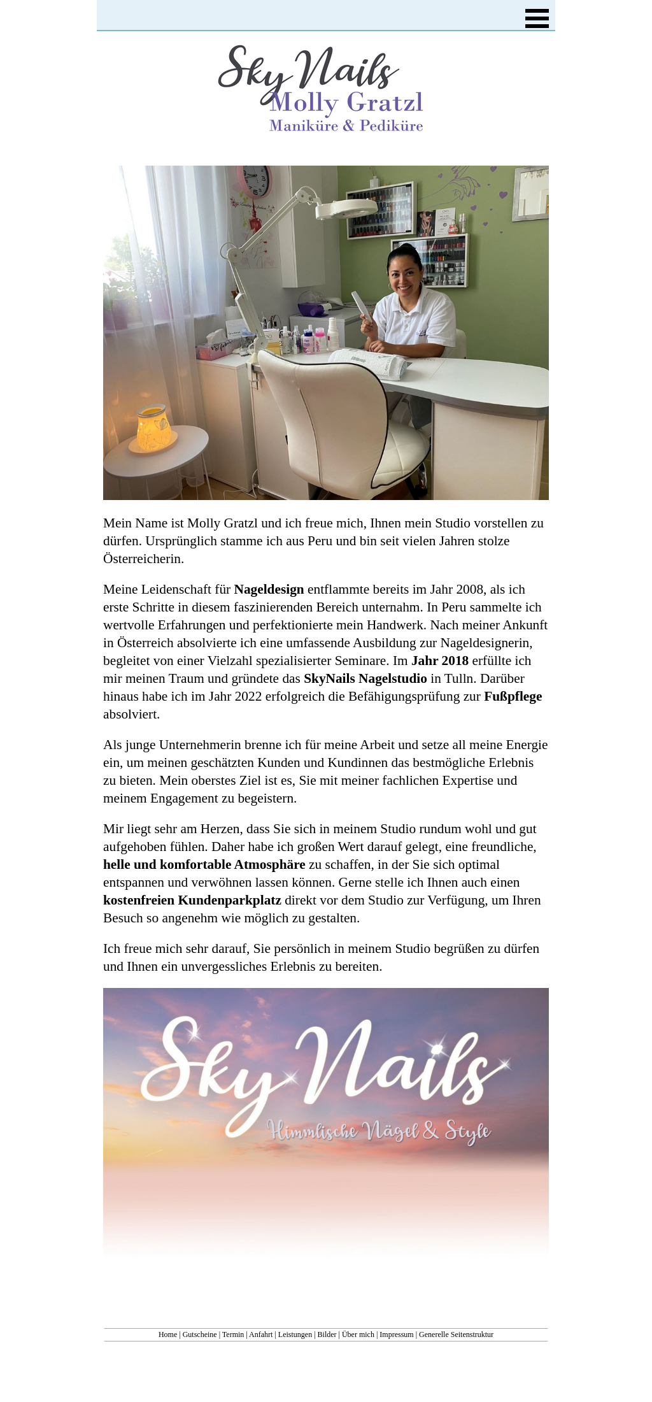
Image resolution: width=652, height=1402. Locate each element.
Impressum (396, 1334)
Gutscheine (200, 1334)
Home (168, 1334)
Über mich (358, 1334)
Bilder (327, 1334)
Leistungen (295, 1334)
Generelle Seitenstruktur (456, 1334)
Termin (233, 1334)
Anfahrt (261, 1334)
